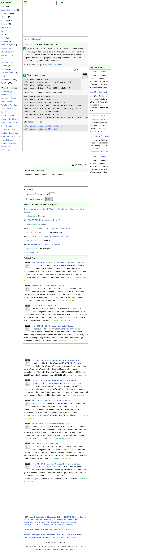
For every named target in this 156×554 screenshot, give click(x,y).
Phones (54, 539)
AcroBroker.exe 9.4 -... (100, 115)
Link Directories (8, 126)
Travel (61, 539)
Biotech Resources (9, 133)
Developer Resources (10, 98)
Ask (72, 532)
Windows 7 (6, 80)
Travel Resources (9, 140)
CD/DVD (5, 20)
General (4, 27)
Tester (27, 537)
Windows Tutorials (9, 105)
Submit (49, 201)
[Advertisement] (12, 184)
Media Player (7, 45)
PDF (3, 59)
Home (26, 39)
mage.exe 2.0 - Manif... (100, 136)
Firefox (4, 24)
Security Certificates (10, 119)
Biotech (46, 539)
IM (2, 34)
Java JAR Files (8, 109)
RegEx (27, 539)
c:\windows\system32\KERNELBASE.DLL (43, 126)
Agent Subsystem (9, 10)
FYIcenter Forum (8, 150)
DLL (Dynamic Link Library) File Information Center (48, 230)
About (37, 532)
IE (2, 31)
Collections (46, 532)
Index (55, 532)
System (4, 69)
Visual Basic (29, 527)
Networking (6, 55)
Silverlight (5, 62)
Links (33, 539)
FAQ (68, 539)
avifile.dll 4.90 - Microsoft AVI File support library (47, 239)
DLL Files (5, 112)
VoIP (3, 76)
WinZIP (4, 83)
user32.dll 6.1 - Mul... (99, 92)
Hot (32, 532)
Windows (50, 537)
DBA (43, 537)
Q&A (39, 539)
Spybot (4, 66)
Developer (35, 537)
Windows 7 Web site (54, 65)
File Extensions (8, 116)
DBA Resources (8, 102)
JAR (58, 537)
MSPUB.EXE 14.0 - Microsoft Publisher (43, 247)
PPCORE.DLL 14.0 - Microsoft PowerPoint (44, 222)
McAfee (4, 41)
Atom (66, 532)
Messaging (62, 522)
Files (68, 537)
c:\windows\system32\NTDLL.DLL (40, 129)
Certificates (76, 537)
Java (3, 38)
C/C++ (4, 17)
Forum (74, 539)
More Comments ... (32, 255)
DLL (63, 537)
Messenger (6, 48)
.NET (3, 6)
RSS (61, 532)
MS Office (5, 52)
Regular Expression (10, 122)
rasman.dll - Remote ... (100, 71)
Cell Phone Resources (11, 136)
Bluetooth (5, 13)
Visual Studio (7, 73)
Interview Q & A (8, 129)
